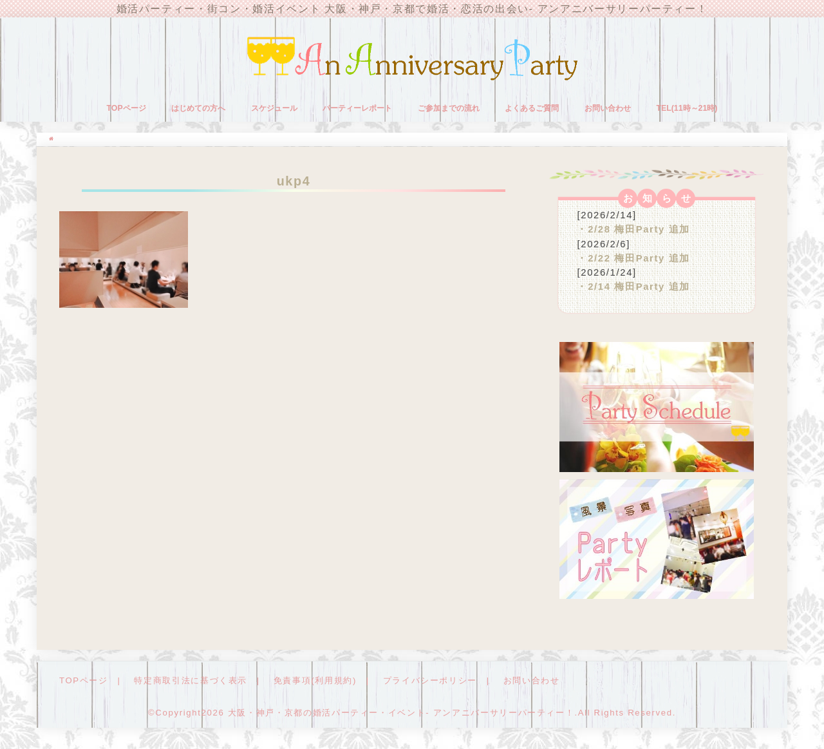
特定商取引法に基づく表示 (190, 680)
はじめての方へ (198, 108)
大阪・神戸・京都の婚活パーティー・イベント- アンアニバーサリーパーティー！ (401, 712)
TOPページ (126, 108)
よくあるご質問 (532, 108)
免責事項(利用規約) (315, 680)
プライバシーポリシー (430, 680)
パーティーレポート (357, 108)
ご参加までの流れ (449, 108)
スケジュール (274, 108)
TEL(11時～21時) (686, 108)
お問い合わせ (608, 108)
